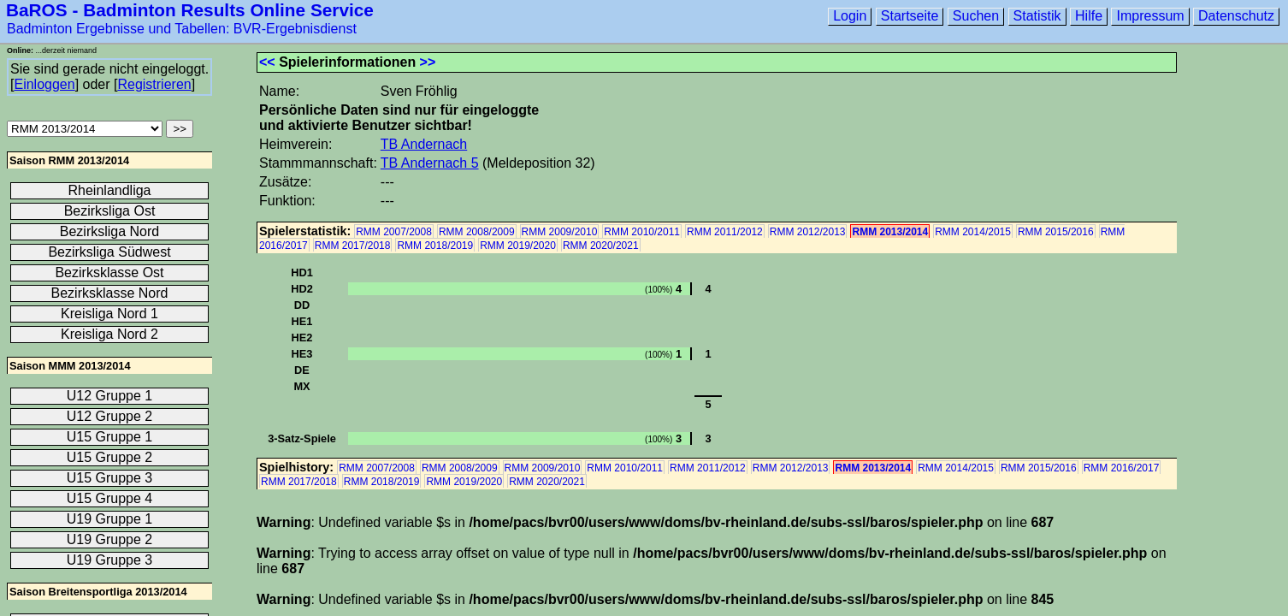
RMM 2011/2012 (725, 232)
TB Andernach (424, 144)
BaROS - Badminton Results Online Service (190, 10)
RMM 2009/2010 (560, 232)
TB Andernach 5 (430, 163)
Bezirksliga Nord (109, 231)
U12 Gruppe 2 (110, 416)
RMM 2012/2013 (808, 232)
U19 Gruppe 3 (110, 560)
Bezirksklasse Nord (109, 293)
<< (267, 62)
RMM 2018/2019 (435, 246)
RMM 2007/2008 (394, 232)
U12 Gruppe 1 (110, 395)
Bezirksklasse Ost (109, 272)
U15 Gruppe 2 (110, 457)
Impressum (1150, 16)
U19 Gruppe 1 (110, 519)
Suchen (976, 16)
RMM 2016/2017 (1122, 468)
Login (849, 16)
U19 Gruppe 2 (110, 539)
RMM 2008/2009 (477, 232)
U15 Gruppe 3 (110, 478)
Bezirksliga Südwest (109, 252)
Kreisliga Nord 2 (109, 334)
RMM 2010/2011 (642, 232)
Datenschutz (1236, 16)
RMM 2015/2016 (1056, 232)
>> (428, 62)
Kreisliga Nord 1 (109, 313)
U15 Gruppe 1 (110, 436)
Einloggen (44, 84)
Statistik (1037, 16)
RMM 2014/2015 (973, 232)
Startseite (910, 16)
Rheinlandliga (109, 190)
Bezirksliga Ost (110, 211)
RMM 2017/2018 (353, 246)
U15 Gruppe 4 (110, 498)
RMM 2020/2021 (601, 246)
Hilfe (1088, 16)
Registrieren (154, 84)
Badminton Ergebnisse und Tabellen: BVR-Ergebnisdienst (182, 28)
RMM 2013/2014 (890, 232)
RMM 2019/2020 (518, 246)
